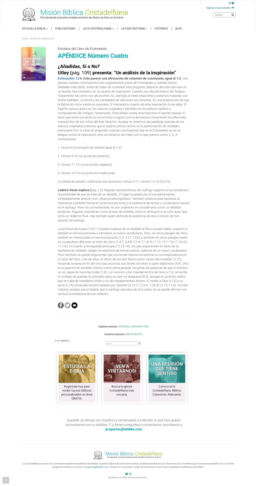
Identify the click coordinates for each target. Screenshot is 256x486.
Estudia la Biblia (35, 28)
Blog (178, 28)
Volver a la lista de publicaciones (38, 38)
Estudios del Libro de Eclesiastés (82, 49)
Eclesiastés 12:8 (70, 78)
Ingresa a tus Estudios (218, 7)
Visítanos (161, 28)
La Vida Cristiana (134, 28)
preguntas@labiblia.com (96, 467)
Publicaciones (65, 28)
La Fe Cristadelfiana (98, 28)
